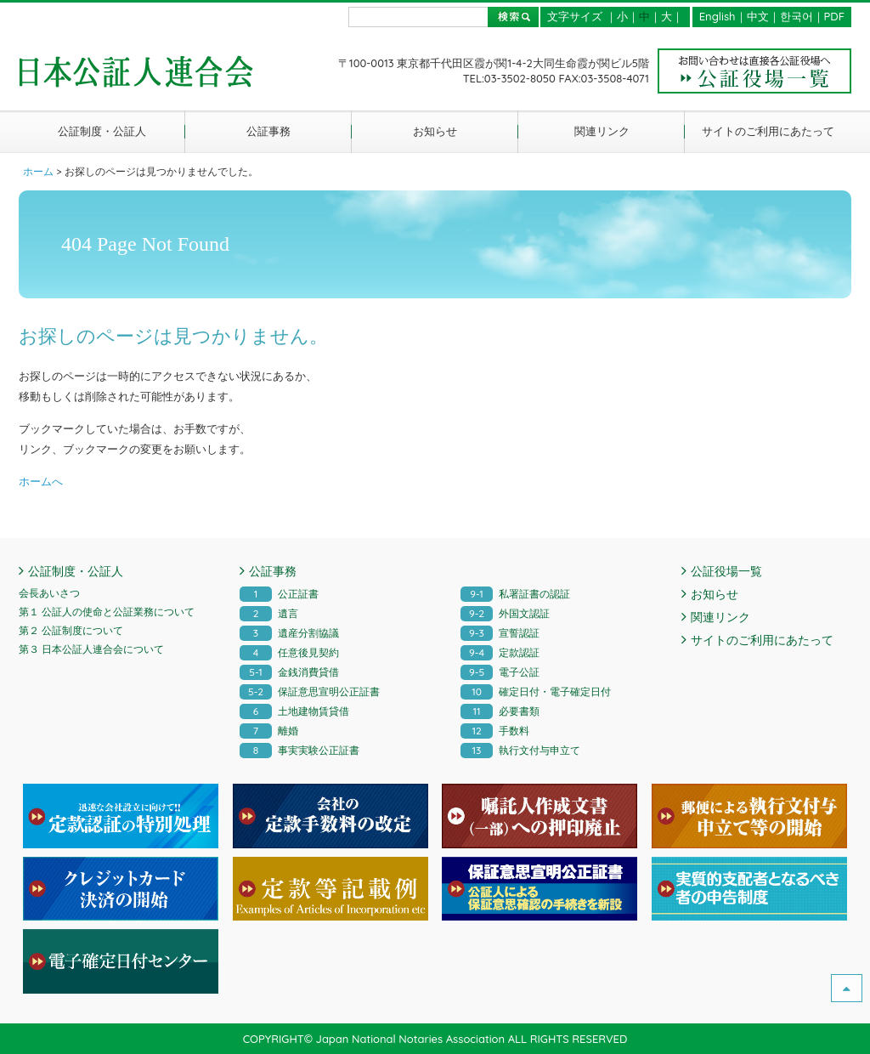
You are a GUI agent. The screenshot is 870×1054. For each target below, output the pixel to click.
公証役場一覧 (726, 571)
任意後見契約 (289, 652)
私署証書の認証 (515, 593)
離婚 (269, 730)
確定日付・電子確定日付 (535, 691)
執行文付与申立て (520, 750)
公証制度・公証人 (102, 131)
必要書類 (500, 711)
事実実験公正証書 (299, 750)
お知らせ (435, 131)
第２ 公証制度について (71, 630)
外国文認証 (505, 613)
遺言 (269, 613)
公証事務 (268, 131)
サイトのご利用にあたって (768, 131)
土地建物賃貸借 (294, 711)
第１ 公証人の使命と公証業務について (107, 611)
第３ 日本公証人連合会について (91, 649)
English (717, 16)
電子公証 (500, 672)
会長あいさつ (49, 592)
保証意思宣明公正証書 (310, 691)
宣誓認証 (500, 632)
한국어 (796, 16)
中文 (758, 16)
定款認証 (500, 652)
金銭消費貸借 (289, 672)
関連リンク (602, 131)
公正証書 (279, 593)
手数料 (494, 730)
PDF (834, 16)
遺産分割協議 (289, 632)
